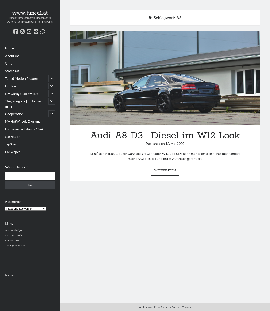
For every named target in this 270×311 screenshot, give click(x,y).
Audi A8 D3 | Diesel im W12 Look (165, 78)
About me (12, 56)
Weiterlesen (166, 171)
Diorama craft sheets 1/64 (24, 129)
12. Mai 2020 (174, 143)
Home (9, 48)
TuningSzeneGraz (15, 245)
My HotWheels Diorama (22, 121)
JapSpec (11, 144)
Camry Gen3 (12, 240)
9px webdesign (13, 230)
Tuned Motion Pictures (21, 78)
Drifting (10, 86)
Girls (8, 63)
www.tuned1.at (30, 13)
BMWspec (12, 152)
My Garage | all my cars (21, 94)
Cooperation (14, 114)
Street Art (12, 71)
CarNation (12, 136)
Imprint (9, 274)
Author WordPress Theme (153, 307)
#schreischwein (14, 235)
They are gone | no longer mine (23, 103)
